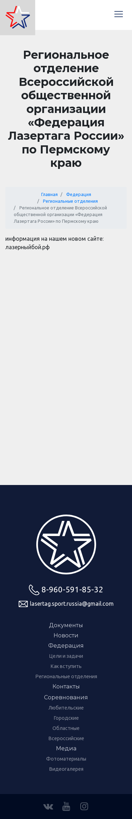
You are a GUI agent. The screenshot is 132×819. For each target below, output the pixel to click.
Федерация (78, 194)
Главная (49, 194)
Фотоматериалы (66, 759)
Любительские (66, 708)
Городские (66, 718)
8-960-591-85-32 (66, 590)
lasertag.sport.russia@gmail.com (66, 604)
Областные (66, 728)
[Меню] (118, 14)
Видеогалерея (66, 769)
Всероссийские (66, 738)
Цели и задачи (66, 656)
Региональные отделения (70, 201)
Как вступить (66, 666)
